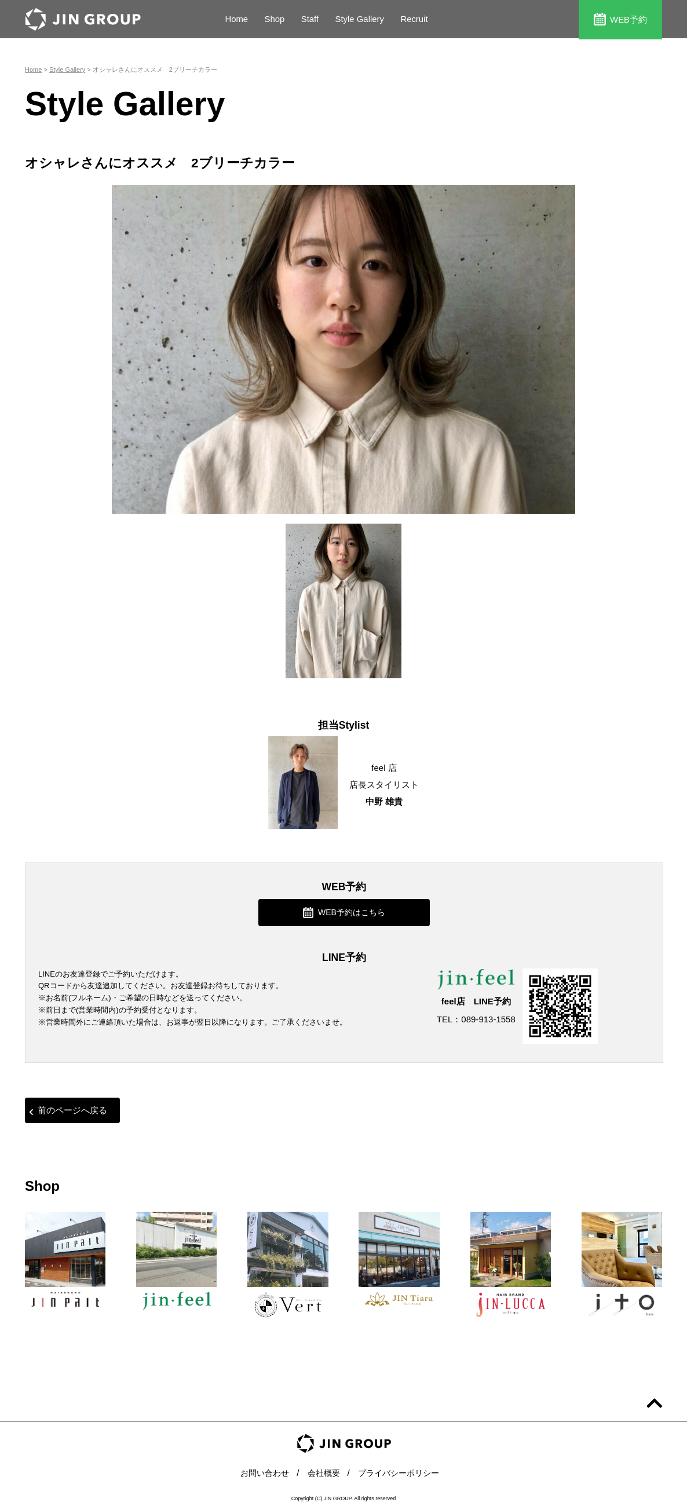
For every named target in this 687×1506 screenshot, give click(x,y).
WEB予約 (620, 19)
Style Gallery (360, 19)
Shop (275, 19)
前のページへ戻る (68, 1109)
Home (236, 19)
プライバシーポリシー (401, 1471)
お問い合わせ (261, 1471)
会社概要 (322, 1471)
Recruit (415, 19)
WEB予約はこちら (344, 911)
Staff (310, 19)
